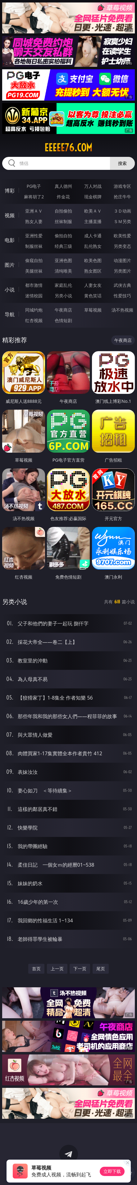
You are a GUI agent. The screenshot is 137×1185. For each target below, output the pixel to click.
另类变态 (122, 246)
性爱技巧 (122, 296)
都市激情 (34, 285)
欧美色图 (93, 260)
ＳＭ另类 (122, 221)
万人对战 (93, 186)
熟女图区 (93, 271)
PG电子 (34, 186)
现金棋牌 (93, 197)
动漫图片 (122, 260)
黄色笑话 (93, 296)
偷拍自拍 (63, 236)
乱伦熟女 (93, 246)
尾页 (100, 969)
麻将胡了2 (34, 197)
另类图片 (122, 271)
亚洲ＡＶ (34, 211)
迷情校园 (34, 296)
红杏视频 (34, 320)
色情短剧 (63, 320)
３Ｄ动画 (122, 211)
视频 (10, 215)
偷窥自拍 (34, 260)
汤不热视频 (122, 310)
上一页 (57, 969)
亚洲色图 (63, 260)
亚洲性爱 (34, 236)
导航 (10, 314)
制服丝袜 (34, 246)
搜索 (122, 163)
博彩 (10, 190)
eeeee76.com (68, 147)
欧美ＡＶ (93, 211)
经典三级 (63, 246)
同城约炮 (34, 310)
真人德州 (63, 186)
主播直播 (93, 221)
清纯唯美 (63, 271)
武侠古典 (122, 285)
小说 (10, 289)
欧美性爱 (122, 236)
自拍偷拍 (63, 211)
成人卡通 (93, 236)
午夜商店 (63, 310)
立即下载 (112, 1171)
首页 (36, 969)
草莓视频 (93, 310)
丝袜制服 (63, 221)
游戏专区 (122, 186)
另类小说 (63, 296)
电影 (10, 240)
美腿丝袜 (34, 271)
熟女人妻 (34, 221)
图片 (10, 264)
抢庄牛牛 (122, 197)
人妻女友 (93, 285)
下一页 (79, 969)
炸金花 (63, 197)
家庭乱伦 (63, 285)
